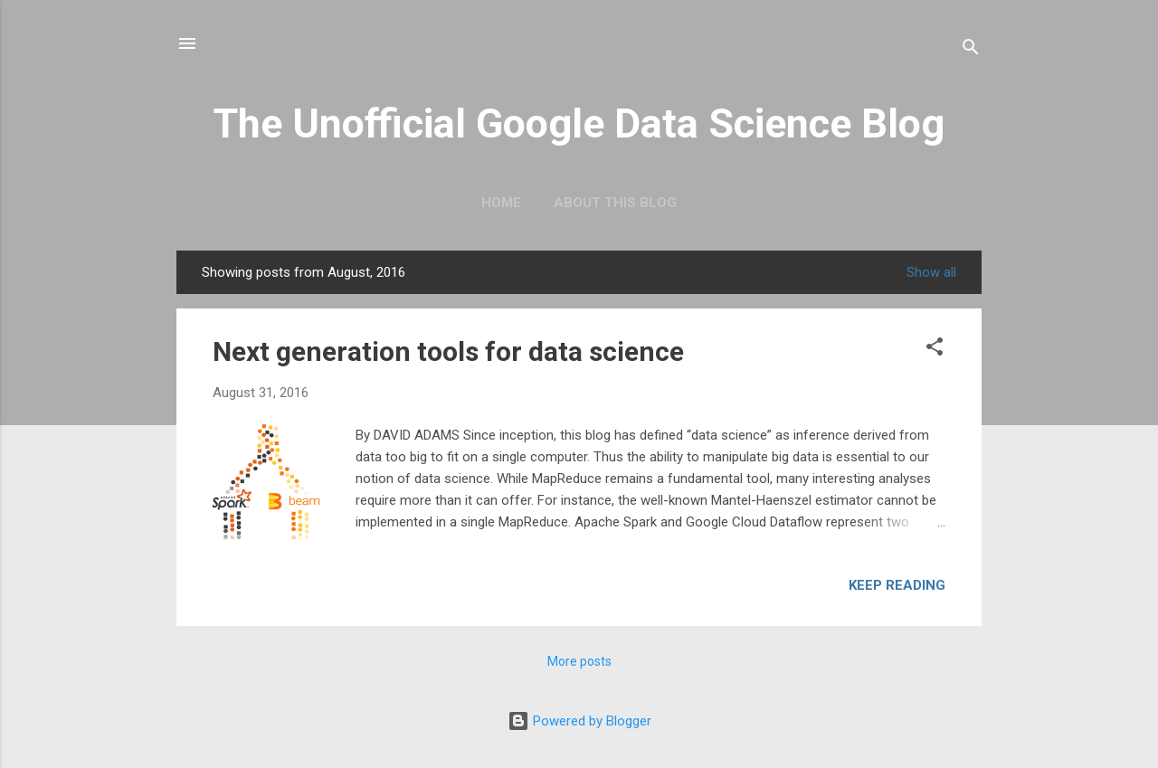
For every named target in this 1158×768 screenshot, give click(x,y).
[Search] (971, 49)
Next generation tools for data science (448, 351)
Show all (931, 272)
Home (501, 202)
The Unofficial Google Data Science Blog (579, 123)
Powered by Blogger (579, 721)
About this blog (615, 202)
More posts (579, 661)
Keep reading (897, 585)
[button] (934, 348)
